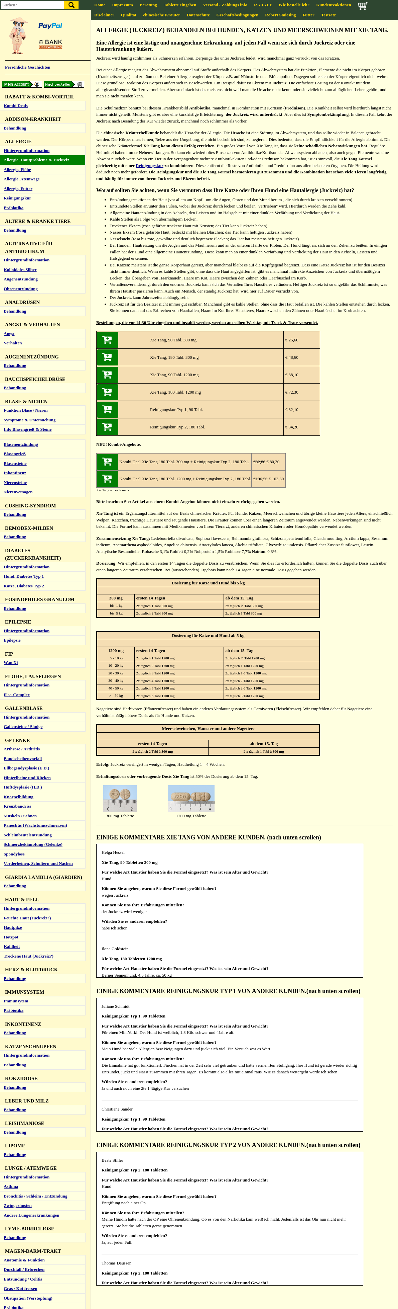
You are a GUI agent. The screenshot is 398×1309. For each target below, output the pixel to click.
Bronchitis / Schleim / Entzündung (35, 1070)
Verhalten (13, 217)
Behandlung (15, 104)
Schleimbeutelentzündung (28, 709)
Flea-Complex (17, 568)
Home (99, 4)
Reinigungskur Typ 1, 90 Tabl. (176, 409)
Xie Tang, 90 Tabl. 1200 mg (174, 374)
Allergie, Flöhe (17, 43)
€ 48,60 (291, 357)
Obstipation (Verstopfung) (28, 1172)
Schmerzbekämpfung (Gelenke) (33, 718)
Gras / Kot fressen (20, 1162)
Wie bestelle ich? (293, 4)
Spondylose (14, 728)
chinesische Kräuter (161, 14)
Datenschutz (198, 14)
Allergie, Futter (18, 62)
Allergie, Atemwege (22, 53)
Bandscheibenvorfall (23, 632)
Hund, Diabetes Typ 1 (24, 450)
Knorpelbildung (18, 670)
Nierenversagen (18, 366)
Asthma (11, 1060)
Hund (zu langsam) (21, 1277)
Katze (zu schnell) (20, 1287)
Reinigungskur (17, 72)
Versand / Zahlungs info (225, 4)
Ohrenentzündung (21, 162)
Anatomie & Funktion (24, 1134)
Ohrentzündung (18, 1223)
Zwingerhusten (18, 1079)
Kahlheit (12, 820)
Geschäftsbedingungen (238, 14)
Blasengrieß (15, 327)
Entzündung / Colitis (23, 1153)
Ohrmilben (14, 1204)
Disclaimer (104, 14)
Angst (9, 207)
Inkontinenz (15, 346)
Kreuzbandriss (17, 680)
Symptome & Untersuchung (29, 294)
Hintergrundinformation (26, 24)
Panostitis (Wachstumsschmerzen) (35, 699)
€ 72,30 (291, 392)
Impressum (122, 4)
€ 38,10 (291, 374)
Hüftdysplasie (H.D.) (23, 661)
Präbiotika (13, 81)
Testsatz (328, 14)
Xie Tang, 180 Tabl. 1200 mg (175, 392)
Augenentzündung (21, 153)
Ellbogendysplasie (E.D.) (26, 642)
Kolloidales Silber (20, 143)
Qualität (128, 14)
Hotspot (11, 811)
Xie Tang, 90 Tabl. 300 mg (173, 339)
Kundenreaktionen (333, 4)
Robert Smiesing (280, 14)
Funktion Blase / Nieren (26, 284)
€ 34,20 (291, 426)
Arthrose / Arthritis (22, 623)
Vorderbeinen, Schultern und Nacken (38, 737)
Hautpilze (13, 801)
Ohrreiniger (15, 1213)
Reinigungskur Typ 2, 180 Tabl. (177, 426)
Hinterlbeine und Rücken (27, 651)
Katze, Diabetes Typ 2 (24, 460)
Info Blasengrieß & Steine (27, 303)
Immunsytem (16, 875)
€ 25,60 (291, 339)
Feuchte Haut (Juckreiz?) (27, 792)
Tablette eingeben (180, 4)
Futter (308, 14)
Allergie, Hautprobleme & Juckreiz (36, 33)
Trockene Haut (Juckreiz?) (28, 830)
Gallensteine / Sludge (23, 600)
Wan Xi (11, 536)
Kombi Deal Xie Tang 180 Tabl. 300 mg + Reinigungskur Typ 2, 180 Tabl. (184, 461)
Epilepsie (12, 514)
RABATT (263, 4)
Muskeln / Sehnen (20, 689)
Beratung (148, 4)
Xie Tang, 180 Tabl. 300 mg (174, 357)
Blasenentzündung (21, 318)
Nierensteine (15, 356)
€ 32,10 (291, 409)
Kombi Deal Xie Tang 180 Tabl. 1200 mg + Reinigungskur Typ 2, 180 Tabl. (185, 478)
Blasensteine (15, 337)
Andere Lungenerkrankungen (31, 1089)
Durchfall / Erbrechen (24, 1143)
